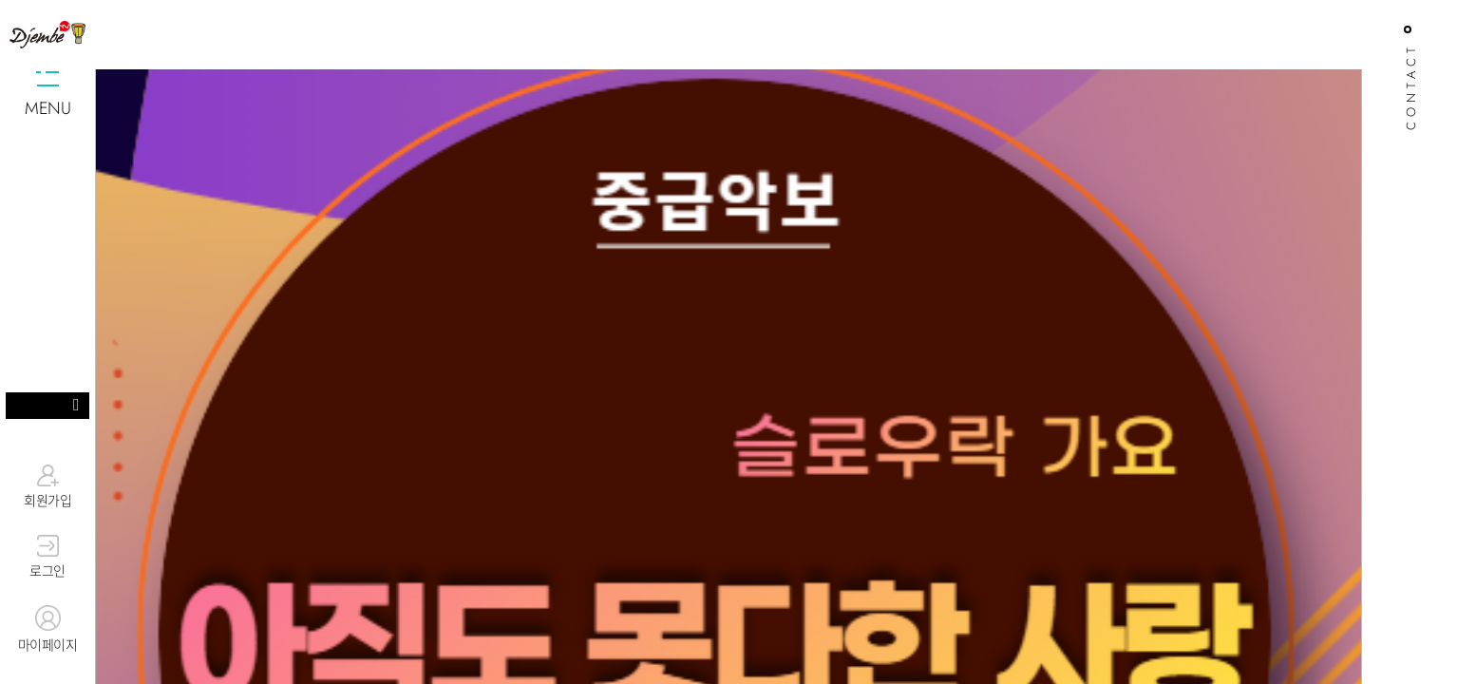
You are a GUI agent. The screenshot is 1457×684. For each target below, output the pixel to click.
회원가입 (47, 486)
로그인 (47, 557)
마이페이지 (47, 630)
